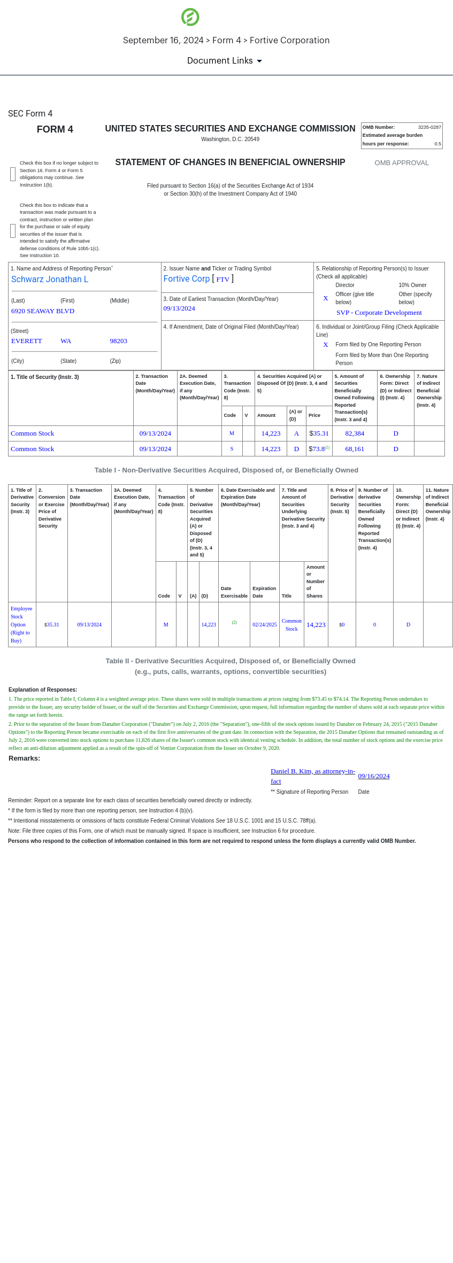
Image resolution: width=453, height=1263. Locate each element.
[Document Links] (226, 61)
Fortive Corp (187, 279)
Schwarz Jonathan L (49, 279)
